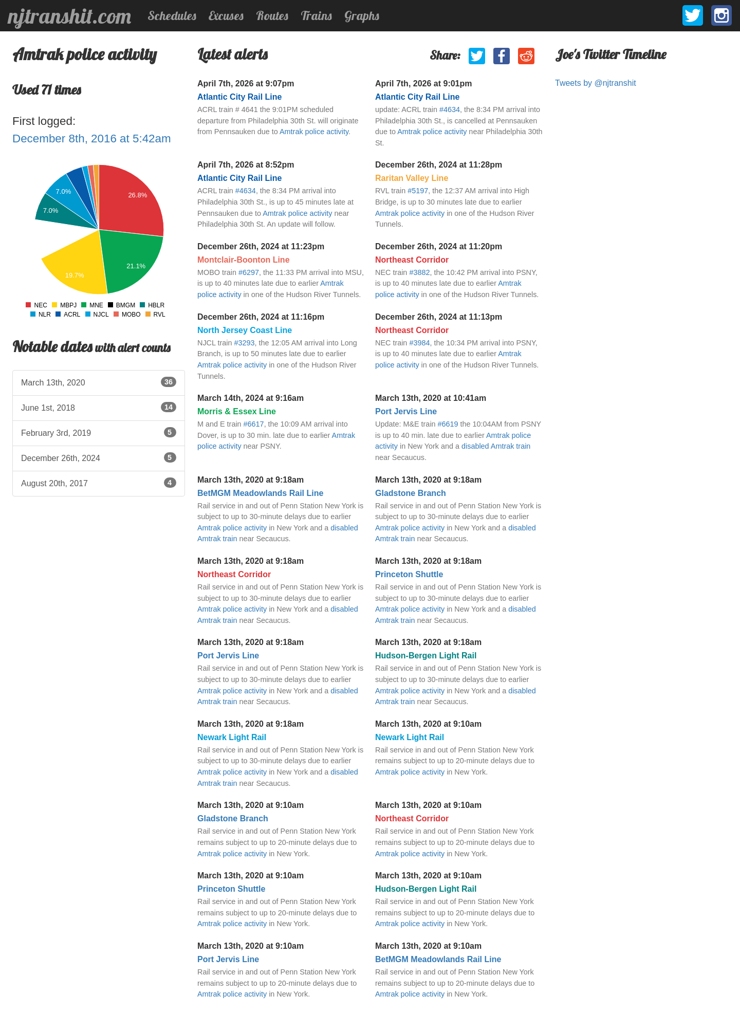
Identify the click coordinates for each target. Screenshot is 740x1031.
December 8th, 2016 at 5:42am (91, 138)
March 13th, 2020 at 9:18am (250, 479)
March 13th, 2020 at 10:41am (430, 398)
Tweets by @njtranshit (595, 83)
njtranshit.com (69, 16)
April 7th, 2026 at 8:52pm (245, 164)
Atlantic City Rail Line (239, 97)
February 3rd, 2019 (98, 432)
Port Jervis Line (406, 411)
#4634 (449, 109)
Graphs (361, 15)
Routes (272, 15)
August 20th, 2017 (98, 482)
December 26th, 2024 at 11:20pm (438, 246)
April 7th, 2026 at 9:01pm (423, 83)
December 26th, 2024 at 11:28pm (438, 164)
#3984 (419, 343)
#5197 (418, 191)
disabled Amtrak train (495, 446)
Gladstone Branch (410, 493)
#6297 (248, 272)
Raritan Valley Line (411, 178)
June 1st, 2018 (98, 407)
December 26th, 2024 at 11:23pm (260, 246)
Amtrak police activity (314, 131)
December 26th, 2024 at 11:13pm (438, 316)
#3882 (419, 272)
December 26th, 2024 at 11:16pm (260, 316)
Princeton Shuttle (409, 574)
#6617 (254, 424)
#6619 (448, 424)
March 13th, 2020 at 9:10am (428, 724)
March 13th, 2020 (98, 382)
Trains (316, 15)
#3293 (244, 343)
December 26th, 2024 (98, 457)
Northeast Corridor (412, 259)
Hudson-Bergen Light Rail (425, 655)
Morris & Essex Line (236, 411)
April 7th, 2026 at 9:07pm (245, 83)
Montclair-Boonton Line (243, 259)
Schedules (171, 15)
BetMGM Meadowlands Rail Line (260, 493)
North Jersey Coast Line (244, 330)
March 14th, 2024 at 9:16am (250, 398)
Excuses (226, 15)
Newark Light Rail (231, 737)
